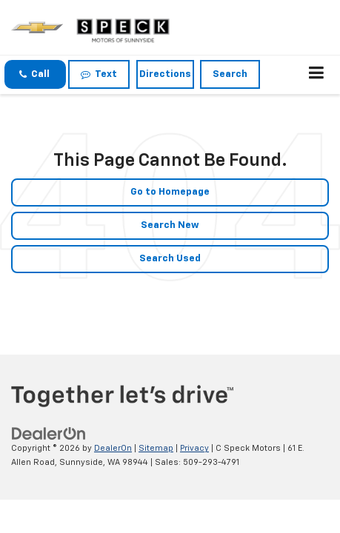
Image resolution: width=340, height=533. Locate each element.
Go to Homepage (170, 192)
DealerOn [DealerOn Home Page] (113, 448)
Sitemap (156, 448)
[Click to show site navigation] (316, 75)
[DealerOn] (49, 434)
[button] (35, 74)
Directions (165, 74)
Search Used (170, 259)
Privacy (194, 448)
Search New (170, 225)
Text (99, 74)
